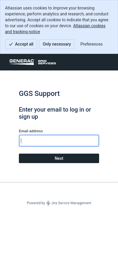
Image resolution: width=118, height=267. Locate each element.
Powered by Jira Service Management (59, 203)
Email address (31, 131)
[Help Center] (33, 62)
